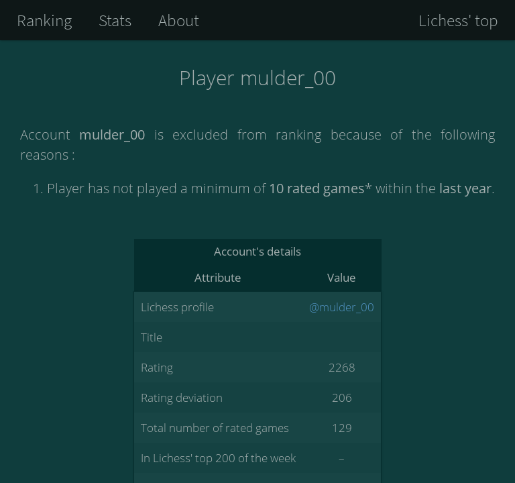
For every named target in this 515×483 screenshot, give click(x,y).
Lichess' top (458, 20)
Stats (115, 20)
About (178, 20)
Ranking (44, 20)
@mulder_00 (341, 307)
